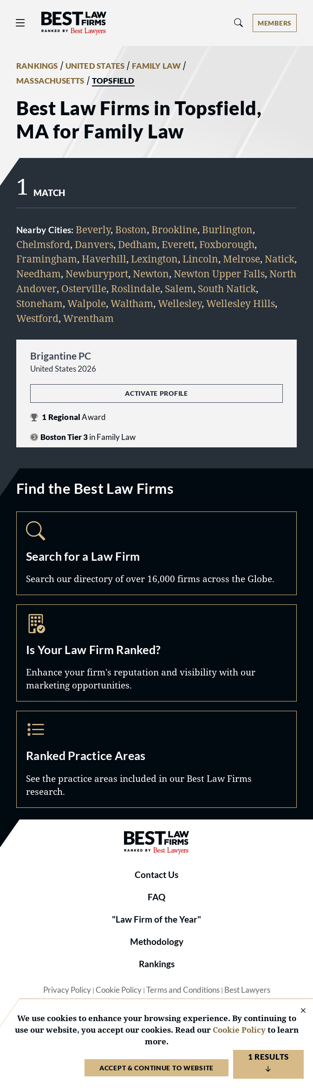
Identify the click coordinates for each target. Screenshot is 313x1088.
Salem (179, 288)
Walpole (86, 303)
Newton (151, 273)
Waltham (132, 303)
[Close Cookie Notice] (297, 1011)
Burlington (227, 229)
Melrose (241, 258)
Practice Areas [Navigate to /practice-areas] (156, 759)
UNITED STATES (95, 66)
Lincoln (200, 258)
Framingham (46, 258)
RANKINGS (37, 66)
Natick (279, 258)
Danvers (94, 244)
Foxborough (226, 244)
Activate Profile (156, 393)
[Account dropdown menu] (275, 23)
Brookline (174, 229)
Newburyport (96, 273)
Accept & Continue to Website (156, 1068)
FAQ (156, 897)
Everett (178, 244)
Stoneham (39, 303)
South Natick (227, 288)
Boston (131, 229)
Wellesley (180, 303)
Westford (37, 318)
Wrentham (88, 318)
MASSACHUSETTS (50, 80)
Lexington (154, 258)
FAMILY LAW (156, 66)
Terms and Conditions (183, 990)
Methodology (156, 942)
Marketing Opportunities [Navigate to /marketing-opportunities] (156, 653)
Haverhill (104, 258)
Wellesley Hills (240, 303)
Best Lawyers (247, 990)
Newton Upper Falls (219, 273)
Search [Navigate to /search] (156, 553)
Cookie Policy (119, 990)
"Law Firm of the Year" (156, 919)
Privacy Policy (67, 990)
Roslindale (135, 288)
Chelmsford (43, 244)
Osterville (83, 288)
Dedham (137, 244)
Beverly (93, 229)
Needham (38, 273)
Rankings (157, 964)
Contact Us (156, 875)
